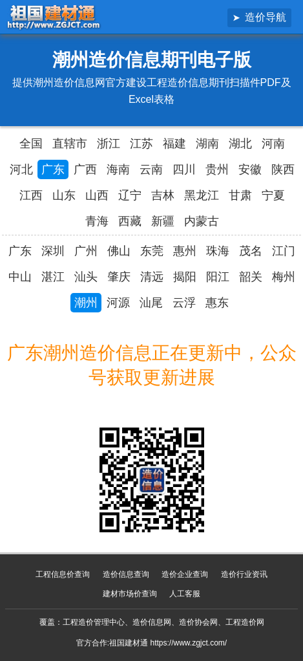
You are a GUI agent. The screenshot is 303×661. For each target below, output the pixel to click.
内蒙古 (201, 221)
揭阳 (184, 276)
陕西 (283, 169)
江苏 (141, 143)
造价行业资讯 (244, 574)
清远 (151, 276)
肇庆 (119, 276)
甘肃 (240, 195)
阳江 (217, 276)
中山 (20, 276)
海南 (118, 169)
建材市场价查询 (130, 593)
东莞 (151, 250)
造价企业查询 (185, 574)
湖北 (240, 143)
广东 (53, 169)
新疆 (162, 221)
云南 (151, 169)
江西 (31, 195)
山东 (64, 195)
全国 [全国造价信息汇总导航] (31, 143)
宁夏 (273, 195)
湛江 (53, 276)
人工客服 (184, 593)
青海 (97, 221)
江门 (283, 250)
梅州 (283, 276)
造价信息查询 (126, 574)
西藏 (129, 221)
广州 (86, 250)
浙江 (108, 143)
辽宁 (129, 195)
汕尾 (151, 302)
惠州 (184, 250)
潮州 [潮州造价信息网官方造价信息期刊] (86, 302)
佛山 (119, 250)
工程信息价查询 (63, 574)
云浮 (184, 302)
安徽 (250, 169)
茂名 (250, 250)
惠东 (217, 302)
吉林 (162, 195)
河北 (21, 169)
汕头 (86, 276)
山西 (97, 195)
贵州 (217, 169)
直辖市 (69, 143)
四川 (184, 169)
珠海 (217, 250)
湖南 (207, 143)
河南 (273, 143)
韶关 (250, 276)
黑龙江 (201, 195)
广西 (85, 169)
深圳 (53, 250)
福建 (174, 143)
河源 (118, 302)
